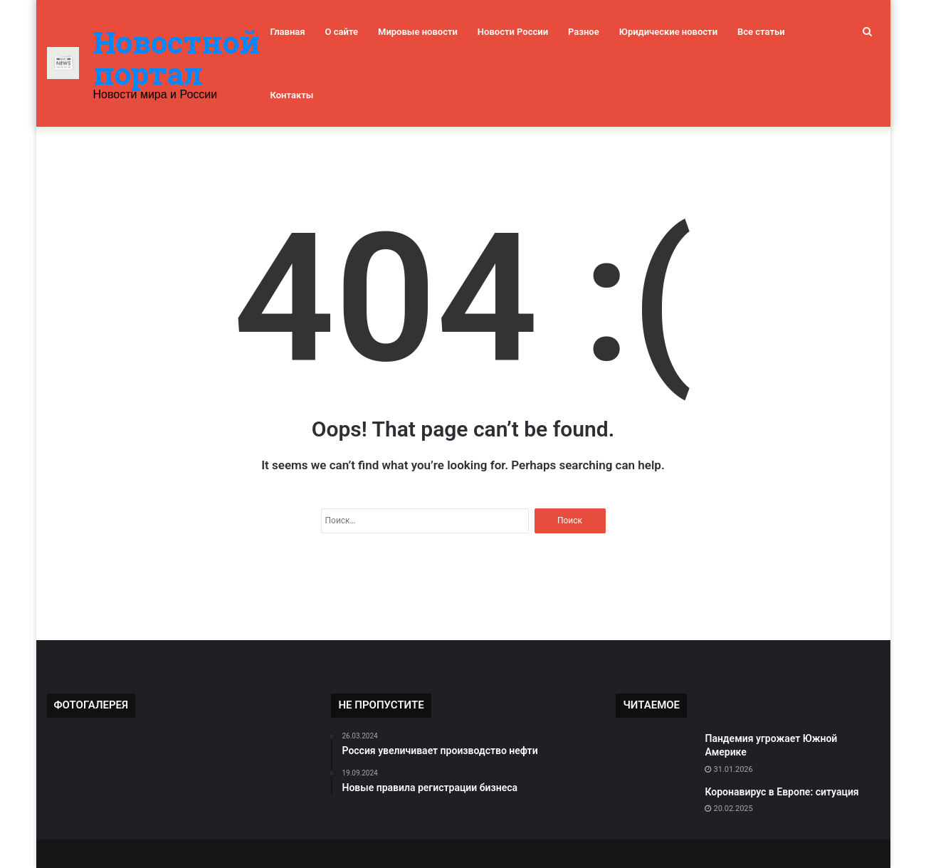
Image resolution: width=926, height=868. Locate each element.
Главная (287, 31)
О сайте (341, 31)
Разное (583, 31)
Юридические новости (668, 31)
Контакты (292, 95)
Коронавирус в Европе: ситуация (781, 792)
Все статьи (761, 31)
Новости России (513, 31)
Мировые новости (418, 31)
